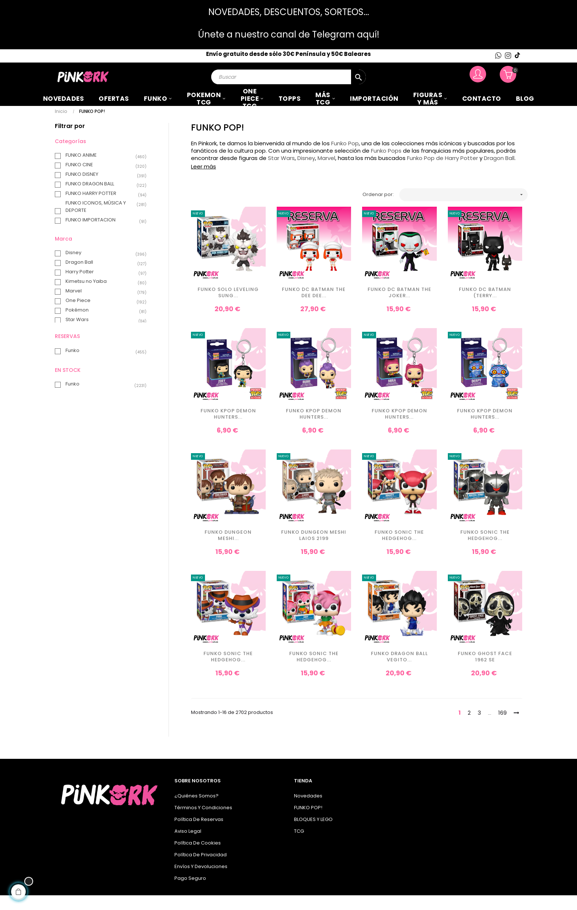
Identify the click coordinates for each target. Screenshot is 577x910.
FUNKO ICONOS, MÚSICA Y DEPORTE (102, 221)
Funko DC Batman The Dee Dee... (314, 308)
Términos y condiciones (203, 822)
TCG (299, 845)
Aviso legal (187, 845)
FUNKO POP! (308, 822)
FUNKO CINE (102, 179)
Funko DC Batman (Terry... (485, 308)
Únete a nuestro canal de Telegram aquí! (288, 34)
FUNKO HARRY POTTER (102, 208)
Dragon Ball (102, 277)
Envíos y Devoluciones (200, 881)
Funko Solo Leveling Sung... (228, 308)
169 (502, 727)
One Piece (102, 315)
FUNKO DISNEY (102, 189)
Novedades (308, 810)
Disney (102, 267)
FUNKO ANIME (102, 170)
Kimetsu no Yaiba (102, 296)
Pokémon (102, 325)
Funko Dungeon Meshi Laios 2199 (313, 550)
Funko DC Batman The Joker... (399, 308)
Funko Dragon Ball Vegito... (399, 672)
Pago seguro (190, 892)
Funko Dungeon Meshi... (228, 550)
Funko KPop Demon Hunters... (228, 429)
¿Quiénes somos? (196, 810)
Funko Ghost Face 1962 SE (485, 672)
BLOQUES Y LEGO (313, 834)
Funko (102, 365)
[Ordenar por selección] (463, 209)
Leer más (203, 181)
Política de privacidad (200, 869)
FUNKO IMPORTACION (102, 234)
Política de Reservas (198, 834)
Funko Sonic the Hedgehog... (399, 550)
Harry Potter (102, 287)
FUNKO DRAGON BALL (102, 198)
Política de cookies (197, 857)
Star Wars (102, 334)
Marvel (102, 306)
